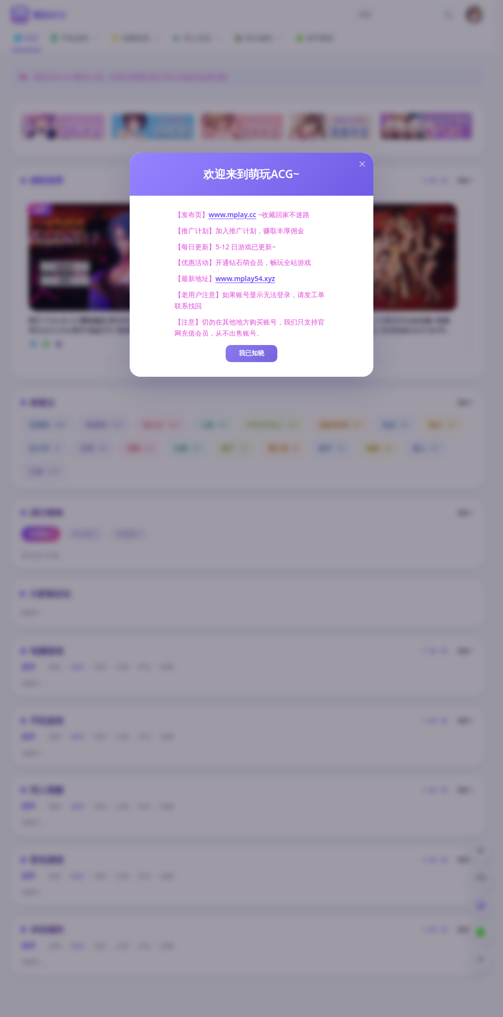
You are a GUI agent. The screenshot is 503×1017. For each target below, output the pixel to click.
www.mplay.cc (232, 214)
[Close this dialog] (362, 164)
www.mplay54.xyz (245, 278)
